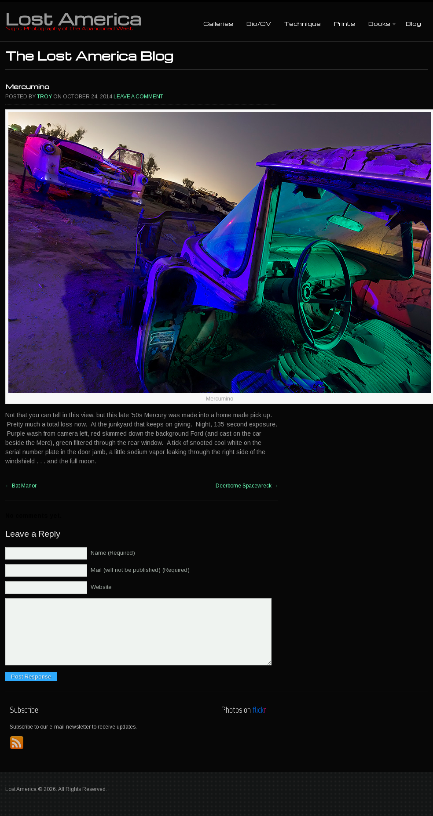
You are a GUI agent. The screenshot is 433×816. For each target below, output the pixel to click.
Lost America (73, 18)
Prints (344, 23)
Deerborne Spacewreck (247, 486)
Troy (44, 97)
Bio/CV (258, 23)
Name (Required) (113, 552)
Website (101, 587)
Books (379, 24)
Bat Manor (21, 486)
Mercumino (27, 86)
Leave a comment (138, 97)
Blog (413, 23)
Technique (302, 23)
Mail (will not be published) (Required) (140, 570)
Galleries (218, 23)
